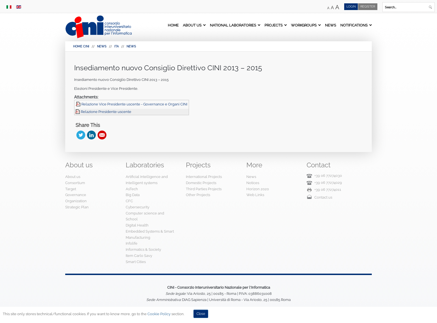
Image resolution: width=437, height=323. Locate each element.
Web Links (255, 195)
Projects (273, 25)
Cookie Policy (159, 314)
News (330, 25)
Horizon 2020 (257, 189)
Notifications (354, 25)
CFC (129, 201)
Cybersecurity (137, 207)
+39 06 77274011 (327, 189)
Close (200, 314)
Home (173, 25)
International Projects (204, 177)
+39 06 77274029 (328, 182)
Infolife (131, 243)
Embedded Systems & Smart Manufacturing (150, 234)
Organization (76, 201)
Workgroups (304, 25)
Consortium (75, 183)
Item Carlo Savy (139, 256)
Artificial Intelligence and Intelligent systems (147, 180)
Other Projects (198, 195)
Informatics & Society (143, 249)
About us (192, 25)
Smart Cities (136, 262)
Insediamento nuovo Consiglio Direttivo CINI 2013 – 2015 (168, 68)
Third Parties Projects (204, 189)
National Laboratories (233, 25)
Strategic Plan (77, 207)
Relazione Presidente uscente (106, 112)
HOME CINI (81, 46)
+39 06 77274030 (328, 175)
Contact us (323, 197)
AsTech (132, 189)
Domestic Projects (201, 183)
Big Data (133, 195)
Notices (252, 183)
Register (367, 6)
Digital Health (137, 225)
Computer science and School (145, 216)
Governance (75, 195)
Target (70, 189)
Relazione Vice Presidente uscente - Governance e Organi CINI (134, 104)
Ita (116, 46)
